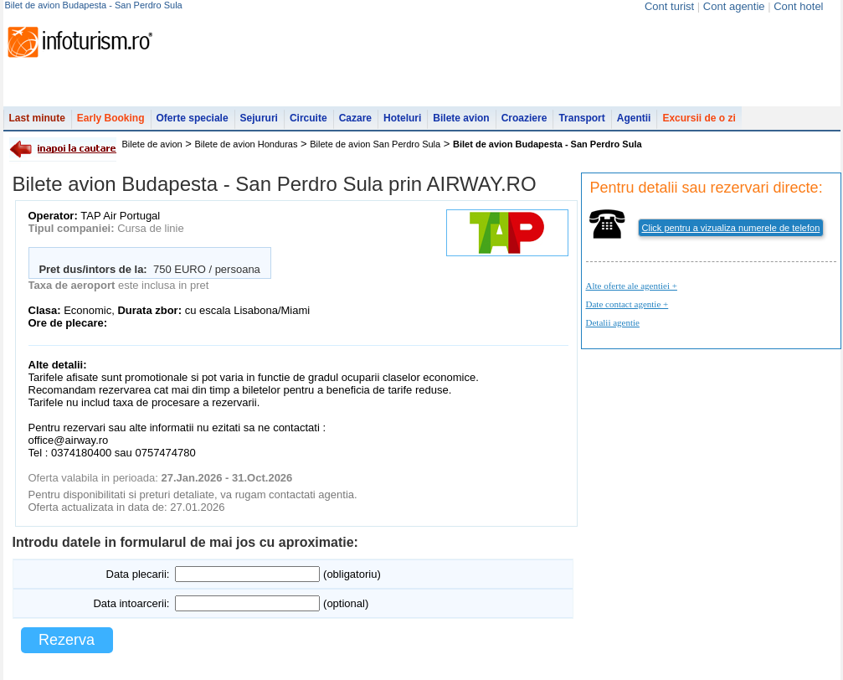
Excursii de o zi (698, 118)
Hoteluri (402, 118)
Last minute (37, 118)
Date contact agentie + (627, 304)
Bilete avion (461, 118)
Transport (581, 118)
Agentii (634, 118)
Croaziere (524, 118)
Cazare (355, 118)
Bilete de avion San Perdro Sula (375, 144)
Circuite (308, 118)
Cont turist (669, 6)
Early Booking (111, 118)
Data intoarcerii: (131, 603)
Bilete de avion (152, 144)
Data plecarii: (138, 574)
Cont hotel (798, 6)
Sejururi (259, 118)
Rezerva (67, 639)
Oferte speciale (193, 118)
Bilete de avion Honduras (246, 144)
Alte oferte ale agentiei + (631, 286)
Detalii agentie (613, 322)
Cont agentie (734, 6)
